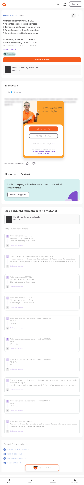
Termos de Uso (38, 151)
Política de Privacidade (46, 152)
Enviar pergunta (18, 194)
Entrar (75, 4)
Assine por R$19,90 (43, 135)
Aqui (53, 143)
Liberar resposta (43, 129)
